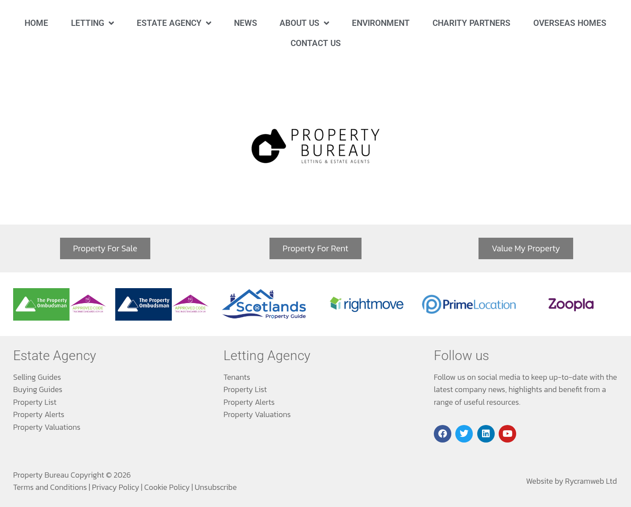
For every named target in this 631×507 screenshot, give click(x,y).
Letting (92, 23)
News (245, 23)
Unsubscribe (216, 487)
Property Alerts (38, 414)
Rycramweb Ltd (591, 481)
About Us (304, 23)
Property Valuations (47, 427)
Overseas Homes (569, 23)
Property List (35, 402)
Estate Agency (174, 23)
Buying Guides (37, 389)
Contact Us (316, 43)
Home (36, 23)
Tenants (236, 377)
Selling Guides (37, 377)
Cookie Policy (167, 487)
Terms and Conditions (50, 487)
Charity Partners (471, 23)
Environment (381, 23)
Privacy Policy (115, 487)
